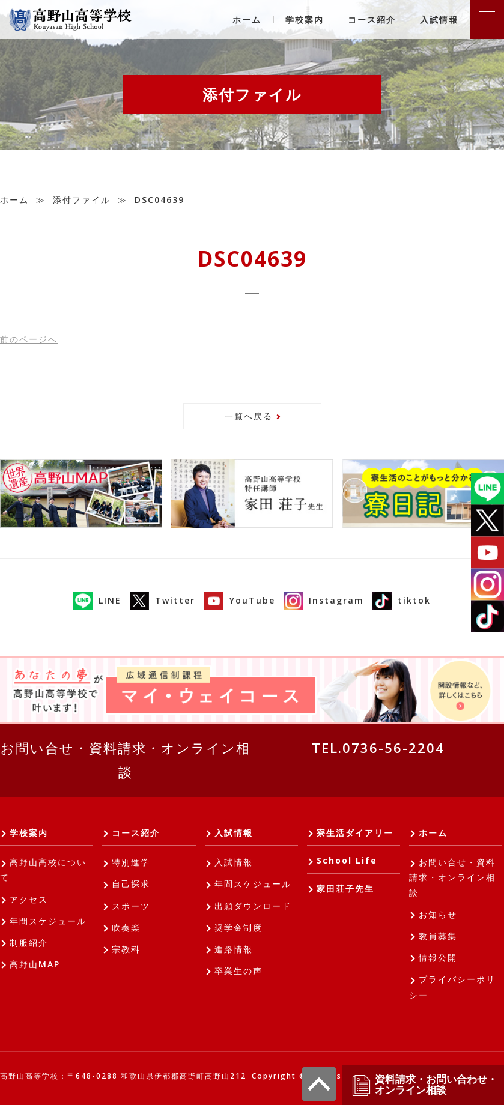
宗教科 (126, 949)
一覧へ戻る (249, 416)
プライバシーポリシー (452, 986)
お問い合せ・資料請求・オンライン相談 (125, 760)
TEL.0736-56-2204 (378, 748)
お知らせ (438, 914)
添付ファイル (82, 199)
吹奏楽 (126, 927)
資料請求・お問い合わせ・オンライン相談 (424, 1085)
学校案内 (304, 19)
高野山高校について (43, 869)
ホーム (246, 19)
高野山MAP (35, 964)
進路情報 (233, 949)
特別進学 (131, 862)
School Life (347, 860)
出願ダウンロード (252, 906)
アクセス (29, 899)
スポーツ (131, 906)
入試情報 (439, 19)
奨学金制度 (238, 927)
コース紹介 (372, 19)
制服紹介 (29, 942)
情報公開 (438, 957)
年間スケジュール (48, 921)
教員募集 (438, 936)
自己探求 (131, 883)
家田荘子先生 (345, 888)
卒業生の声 (238, 970)
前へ (29, 339)
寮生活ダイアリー (355, 832)
